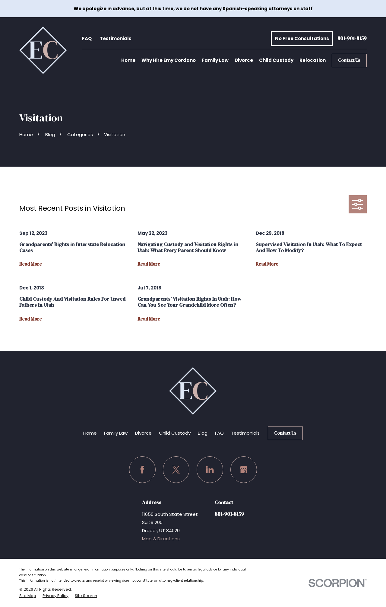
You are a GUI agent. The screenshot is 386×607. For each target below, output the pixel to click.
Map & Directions (161, 538)
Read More (30, 264)
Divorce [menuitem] (244, 60)
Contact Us (349, 60)
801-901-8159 (352, 38)
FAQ (87, 38)
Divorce (143, 433)
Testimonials (115, 38)
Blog (202, 433)
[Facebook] (142, 469)
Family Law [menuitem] (215, 60)
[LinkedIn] (210, 469)
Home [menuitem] (128, 60)
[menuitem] (27, 596)
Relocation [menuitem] (312, 60)
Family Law (116, 433)
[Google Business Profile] (243, 469)
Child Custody (175, 433)
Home (90, 433)
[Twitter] (176, 469)
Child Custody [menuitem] (276, 60)
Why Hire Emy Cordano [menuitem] (168, 60)
